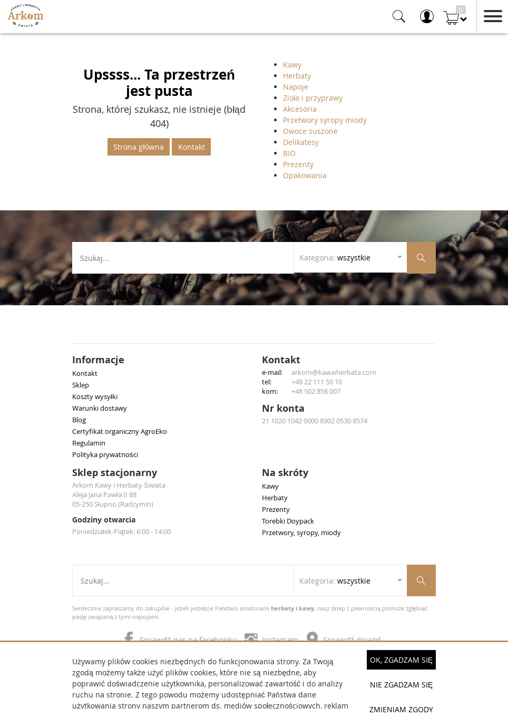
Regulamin (88, 443)
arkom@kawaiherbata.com (333, 372)
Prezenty (298, 164)
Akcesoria (300, 109)
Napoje (295, 87)
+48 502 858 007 (315, 391)
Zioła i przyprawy (313, 98)
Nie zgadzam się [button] (401, 685)
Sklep (80, 385)
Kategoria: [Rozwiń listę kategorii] (334, 258)
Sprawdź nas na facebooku (180, 639)
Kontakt (191, 147)
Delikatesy (301, 142)
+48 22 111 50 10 (316, 381)
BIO (289, 153)
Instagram (272, 639)
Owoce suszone (310, 131)
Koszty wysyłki (95, 396)
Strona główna (138, 147)
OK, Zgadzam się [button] (401, 660)
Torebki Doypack (288, 521)
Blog (79, 419)
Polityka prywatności (105, 454)
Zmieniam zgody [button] (401, 709)
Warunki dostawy (99, 408)
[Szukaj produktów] (421, 258)
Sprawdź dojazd (343, 639)
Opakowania (305, 175)
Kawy (292, 65)
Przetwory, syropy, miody (301, 532)
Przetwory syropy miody (325, 120)
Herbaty (297, 76)
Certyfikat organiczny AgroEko (119, 431)
